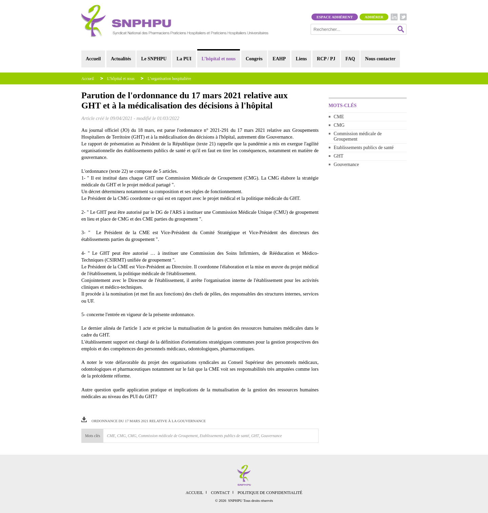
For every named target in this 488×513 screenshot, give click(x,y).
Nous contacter (380, 58)
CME (339, 116)
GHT (339, 156)
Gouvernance (346, 164)
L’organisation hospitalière (169, 78)
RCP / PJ (326, 58)
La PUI (184, 58)
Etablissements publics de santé (364, 147)
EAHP (279, 58)
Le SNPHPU (153, 58)
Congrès (254, 58)
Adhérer (374, 17)
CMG (339, 125)
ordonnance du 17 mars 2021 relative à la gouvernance (149, 421)
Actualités (121, 58)
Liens (301, 58)
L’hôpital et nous (219, 58)
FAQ (350, 58)
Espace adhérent (335, 17)
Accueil (93, 58)
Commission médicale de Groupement (358, 136)
